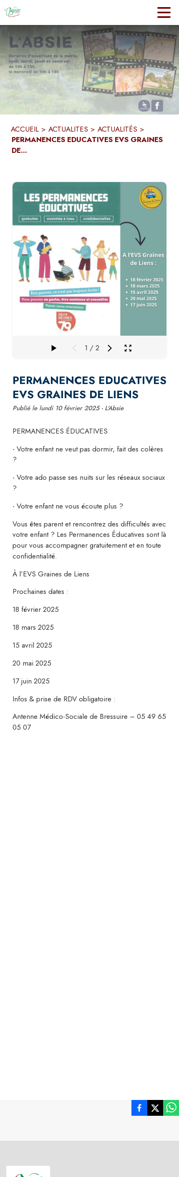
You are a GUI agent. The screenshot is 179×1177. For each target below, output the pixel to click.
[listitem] (139, 1109)
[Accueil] (12, 12)
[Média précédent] (74, 348)
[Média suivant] (109, 348)
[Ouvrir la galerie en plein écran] (128, 348)
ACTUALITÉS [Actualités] (117, 129)
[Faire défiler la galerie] (53, 348)
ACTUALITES (68, 129)
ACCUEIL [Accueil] (25, 129)
